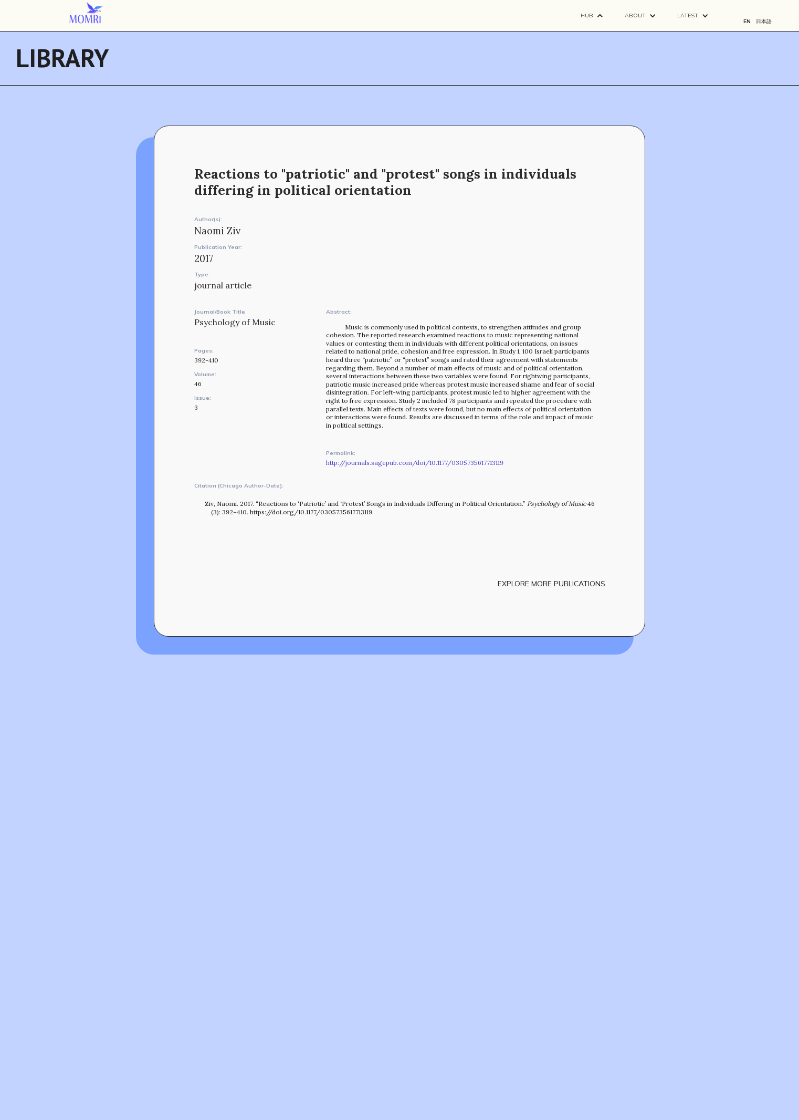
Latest (687, 15)
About (635, 15)
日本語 (764, 21)
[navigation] (86, 13)
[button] (592, 15)
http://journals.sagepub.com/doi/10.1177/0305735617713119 (414, 462)
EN (747, 21)
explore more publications (551, 583)
